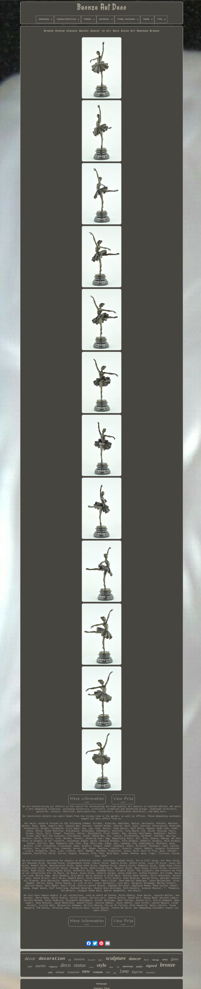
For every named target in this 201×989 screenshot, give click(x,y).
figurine (137, 972)
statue (80, 965)
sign (118, 967)
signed (151, 965)
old (69, 960)
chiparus (53, 966)
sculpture (116, 958)
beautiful (91, 960)
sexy (165, 959)
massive (79, 959)
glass (174, 959)
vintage (155, 959)
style (101, 965)
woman (98, 972)
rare (108, 972)
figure (100, 960)
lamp (124, 971)
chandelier (150, 972)
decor (30, 958)
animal (91, 967)
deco (66, 965)
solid (50, 972)
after (114, 973)
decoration (52, 958)
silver (111, 967)
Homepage (101, 984)
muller (139, 966)
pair (30, 966)
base (146, 959)
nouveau (128, 966)
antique (60, 972)
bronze (167, 965)
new (86, 971)
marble (40, 966)
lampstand (73, 972)
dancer (135, 958)
